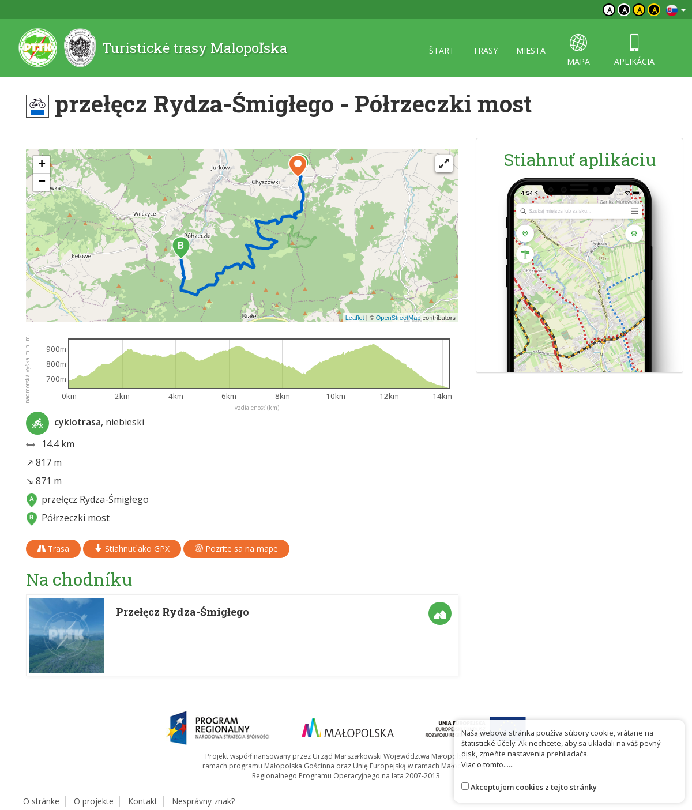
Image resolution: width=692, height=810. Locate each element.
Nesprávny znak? (203, 801)
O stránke (41, 801)
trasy (485, 50)
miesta (531, 50)
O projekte (94, 801)
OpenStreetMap (398, 317)
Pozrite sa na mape (236, 548)
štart (441, 50)
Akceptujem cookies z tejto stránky (534, 787)
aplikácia (634, 50)
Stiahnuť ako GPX (132, 548)
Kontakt (142, 801)
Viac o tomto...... (487, 764)
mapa (578, 50)
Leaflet (354, 317)
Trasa (53, 548)
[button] (181, 247)
